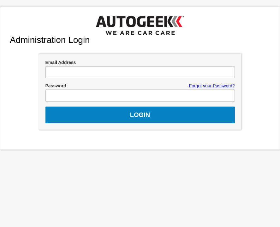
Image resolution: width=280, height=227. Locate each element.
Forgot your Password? (212, 85)
